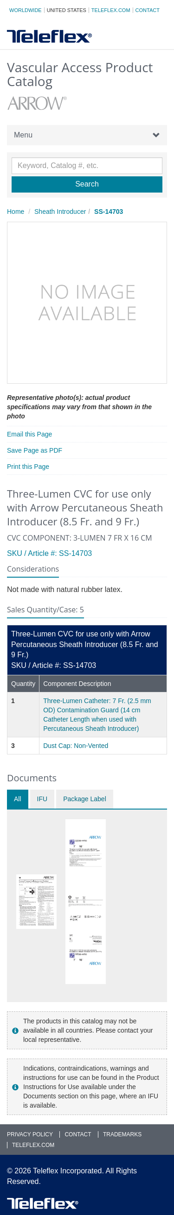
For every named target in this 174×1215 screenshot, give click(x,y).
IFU (42, 799)
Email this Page (29, 434)
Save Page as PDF (34, 450)
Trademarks (122, 1134)
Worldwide (25, 10)
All (17, 799)
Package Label (84, 799)
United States (66, 10)
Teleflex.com (110, 10)
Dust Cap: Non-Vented (75, 745)
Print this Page (28, 466)
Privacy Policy (30, 1134)
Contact (147, 10)
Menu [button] (87, 135)
